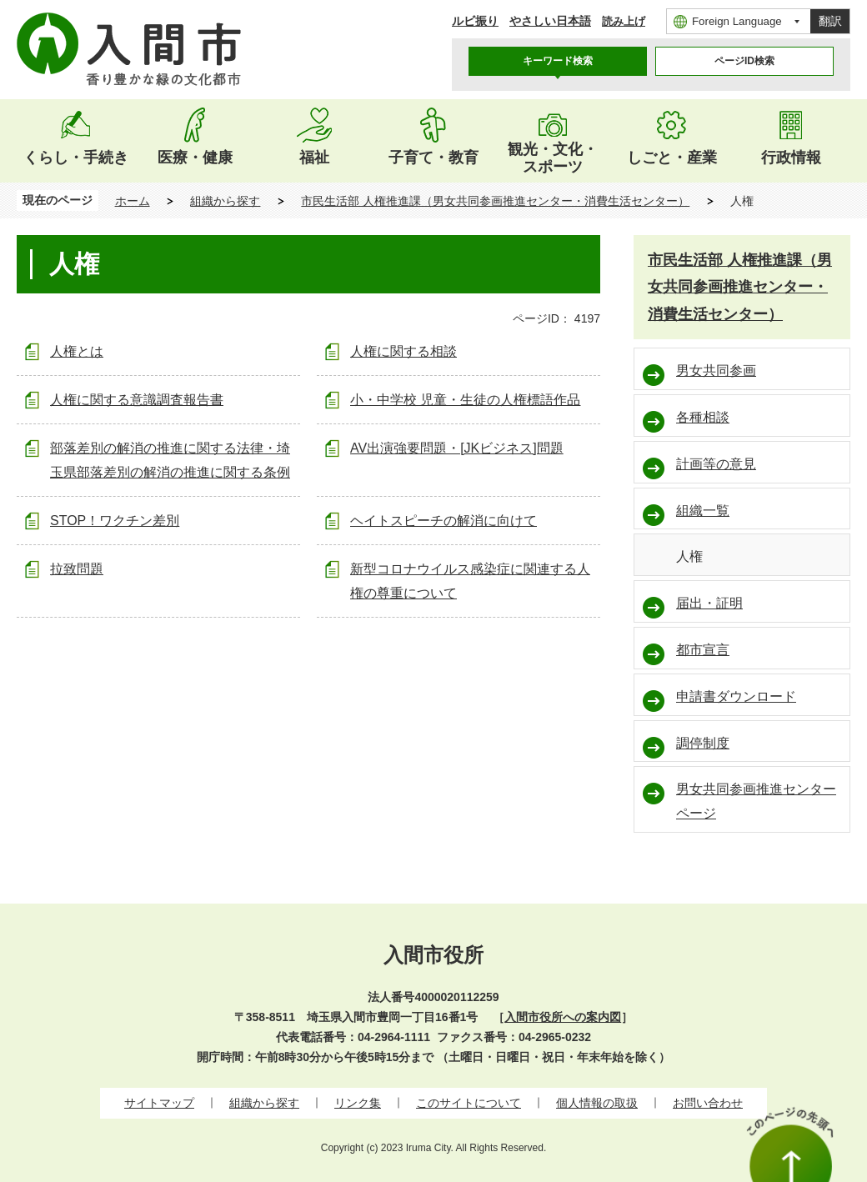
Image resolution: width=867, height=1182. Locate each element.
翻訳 (830, 21)
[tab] (558, 61)
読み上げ (623, 21)
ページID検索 (744, 61)
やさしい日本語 (550, 21)
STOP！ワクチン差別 (114, 520)
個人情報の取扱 (597, 1102)
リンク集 (357, 1102)
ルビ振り (475, 21)
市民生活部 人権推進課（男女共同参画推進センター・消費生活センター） (495, 201)
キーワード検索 (558, 61)
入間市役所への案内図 (562, 1017)
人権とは (76, 351)
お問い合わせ (708, 1102)
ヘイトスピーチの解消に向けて (443, 520)
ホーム (132, 201)
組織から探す (225, 201)
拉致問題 (76, 569)
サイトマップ (159, 1102)
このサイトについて (468, 1102)
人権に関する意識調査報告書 (136, 400)
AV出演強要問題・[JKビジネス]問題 (457, 448)
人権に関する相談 (403, 351)
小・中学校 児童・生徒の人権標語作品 (465, 400)
